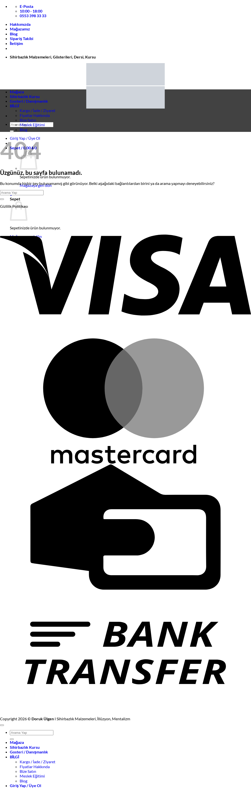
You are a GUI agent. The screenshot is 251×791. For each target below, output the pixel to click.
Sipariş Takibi (21, 38)
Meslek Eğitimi (32, 124)
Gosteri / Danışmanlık (29, 101)
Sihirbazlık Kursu (25, 96)
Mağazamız (20, 29)
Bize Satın (28, 120)
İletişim (16, 43)
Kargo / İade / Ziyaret (37, 110)
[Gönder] (12, 131)
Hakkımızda (20, 24)
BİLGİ (14, 105)
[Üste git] (2, 725)
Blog (13, 33)
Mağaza (17, 91)
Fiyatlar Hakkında (35, 115)
